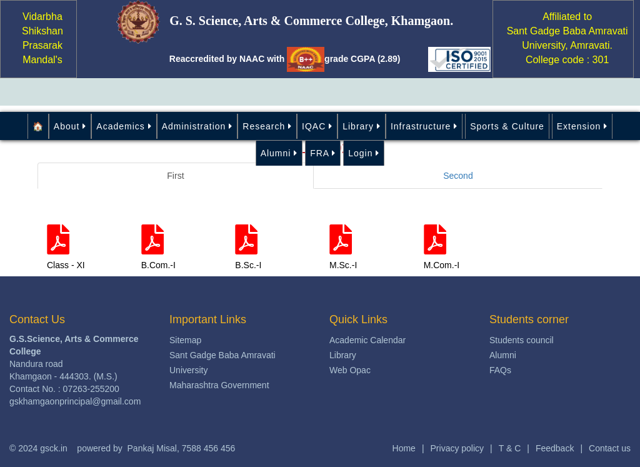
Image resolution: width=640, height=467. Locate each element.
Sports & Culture (507, 126)
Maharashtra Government (219, 385)
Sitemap (185, 340)
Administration (197, 126)
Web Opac (350, 370)
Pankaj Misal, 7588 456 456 (182, 448)
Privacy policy (457, 448)
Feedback (555, 448)
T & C (510, 448)
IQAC (317, 126)
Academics (123, 126)
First (175, 176)
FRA (323, 153)
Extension (582, 126)
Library (361, 126)
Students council (521, 340)
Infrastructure (424, 126)
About (70, 126)
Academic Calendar (367, 340)
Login (363, 153)
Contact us (610, 448)
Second (457, 176)
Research (267, 126)
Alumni (279, 153)
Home (404, 448)
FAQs (500, 370)
